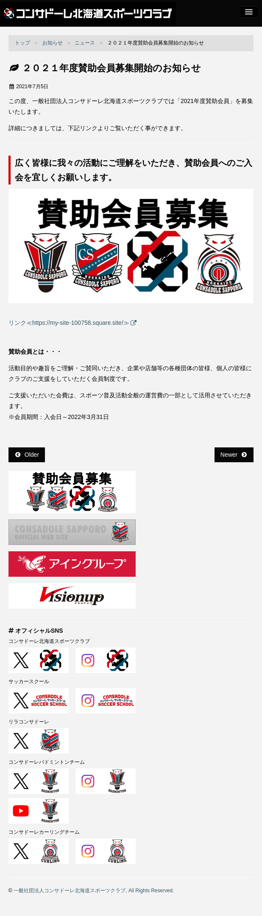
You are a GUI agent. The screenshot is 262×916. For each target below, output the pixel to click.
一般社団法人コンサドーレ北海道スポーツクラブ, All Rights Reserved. (94, 891)
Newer (233, 454)
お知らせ (52, 43)
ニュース (85, 43)
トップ (22, 43)
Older (27, 454)
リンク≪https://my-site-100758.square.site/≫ (68, 322)
